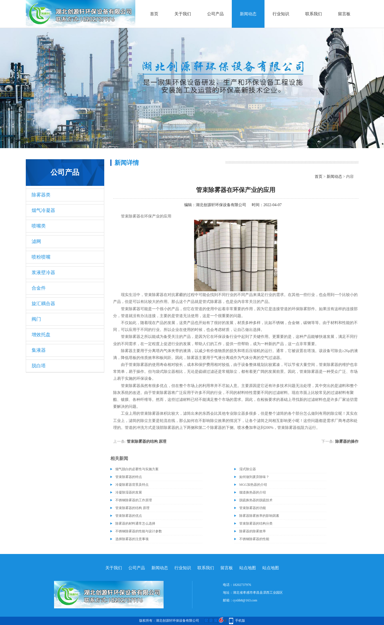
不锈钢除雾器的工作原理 (133, 500)
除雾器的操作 (346, 441)
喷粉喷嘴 (41, 257)
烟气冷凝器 (43, 210)
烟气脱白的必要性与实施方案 (137, 469)
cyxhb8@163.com (245, 600)
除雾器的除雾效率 (252, 531)
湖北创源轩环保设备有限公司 (221, 205)
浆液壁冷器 (43, 272)
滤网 (36, 241)
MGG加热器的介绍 (253, 485)
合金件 (39, 288)
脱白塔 (39, 365)
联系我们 (313, 14)
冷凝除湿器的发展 (128, 492)
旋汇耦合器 (43, 303)
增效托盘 (41, 334)
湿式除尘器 (247, 469)
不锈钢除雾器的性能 (254, 539)
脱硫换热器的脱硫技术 (256, 500)
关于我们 (182, 14)
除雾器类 (41, 195)
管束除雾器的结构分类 (256, 523)
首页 (154, 14)
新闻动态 (248, 14)
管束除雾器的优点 (128, 516)
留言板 (344, 14)
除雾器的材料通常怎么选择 (135, 523)
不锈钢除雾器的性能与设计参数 (138, 531)
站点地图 (247, 568)
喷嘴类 (39, 226)
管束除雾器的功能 (252, 508)
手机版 (240, 621)
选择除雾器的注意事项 (132, 539)
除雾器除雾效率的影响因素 (259, 516)
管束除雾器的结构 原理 (147, 441)
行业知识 (281, 14)
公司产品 (215, 14)
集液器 (39, 350)
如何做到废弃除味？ (254, 477)
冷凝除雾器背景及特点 (132, 485)
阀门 (36, 319)
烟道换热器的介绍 (252, 492)
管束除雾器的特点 (128, 477)
